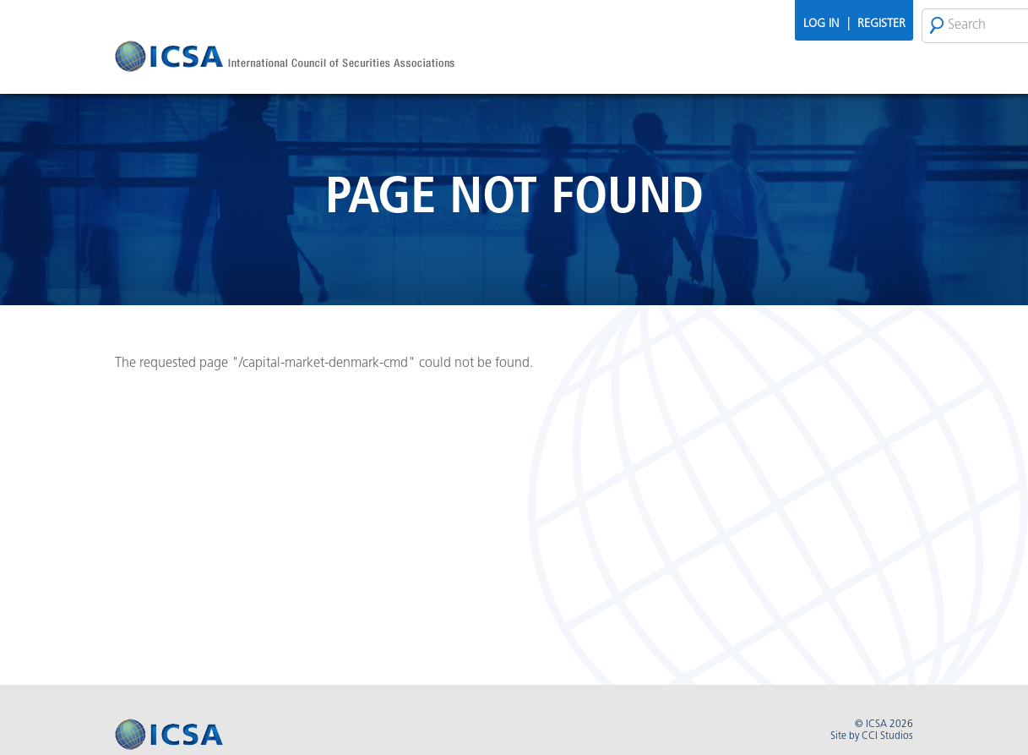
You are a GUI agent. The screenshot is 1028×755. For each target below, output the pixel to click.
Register (881, 24)
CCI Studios (887, 736)
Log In (821, 24)
